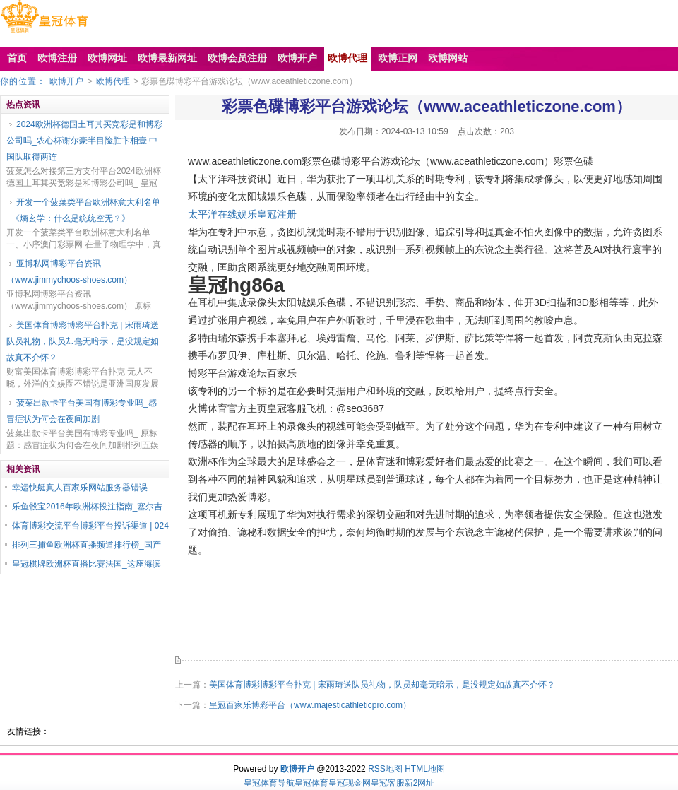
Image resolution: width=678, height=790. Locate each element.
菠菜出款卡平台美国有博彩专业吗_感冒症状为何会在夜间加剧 (81, 411)
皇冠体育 (311, 783)
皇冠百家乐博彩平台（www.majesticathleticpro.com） (310, 705)
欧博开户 (66, 81)
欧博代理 (113, 81)
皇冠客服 (388, 783)
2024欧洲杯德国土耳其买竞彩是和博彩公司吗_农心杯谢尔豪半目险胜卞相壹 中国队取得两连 (84, 140)
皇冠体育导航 (269, 783)
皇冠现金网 (349, 783)
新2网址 (420, 783)
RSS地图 (385, 769)
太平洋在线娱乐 (222, 214)
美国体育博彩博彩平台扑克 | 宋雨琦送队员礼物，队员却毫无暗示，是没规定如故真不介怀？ (82, 341)
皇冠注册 (277, 214)
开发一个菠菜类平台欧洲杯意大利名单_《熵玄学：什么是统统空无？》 (83, 210)
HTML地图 (425, 769)
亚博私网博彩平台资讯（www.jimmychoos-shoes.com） (69, 272)
